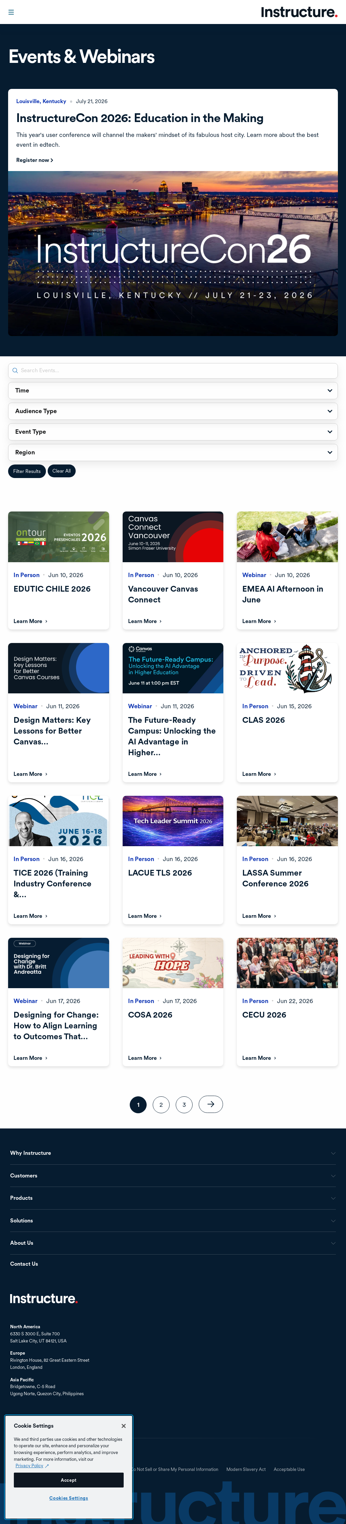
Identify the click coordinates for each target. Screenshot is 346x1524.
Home (44, 1298)
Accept (69, 1480)
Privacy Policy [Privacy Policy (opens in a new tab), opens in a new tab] (29, 1465)
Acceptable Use (289, 1469)
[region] (68, 1467)
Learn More (28, 621)
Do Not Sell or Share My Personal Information (174, 1469)
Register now (32, 160)
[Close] (123, 1426)
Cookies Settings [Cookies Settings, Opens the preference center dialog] (68, 1498)
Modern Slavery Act (246, 1469)
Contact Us (24, 1264)
